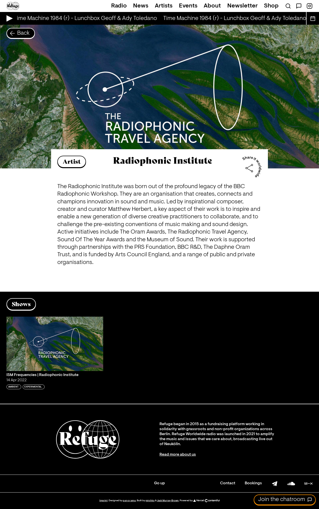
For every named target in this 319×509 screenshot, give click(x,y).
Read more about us (178, 455)
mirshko (150, 501)
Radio (119, 6)
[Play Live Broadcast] (8, 18)
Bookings (253, 483)
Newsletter (242, 6)
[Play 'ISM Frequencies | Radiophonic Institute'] (54, 344)
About (212, 6)
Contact (227, 483)
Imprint (103, 501)
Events (188, 6)
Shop (271, 6)
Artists (163, 6)
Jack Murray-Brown (168, 501)
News (140, 6)
